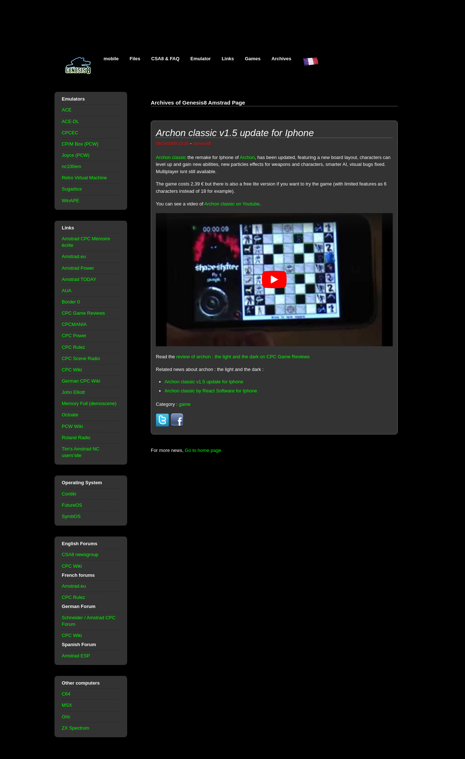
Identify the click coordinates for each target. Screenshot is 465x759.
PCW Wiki (72, 426)
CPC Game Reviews (83, 313)
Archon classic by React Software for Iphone (211, 390)
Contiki (69, 494)
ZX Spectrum (75, 728)
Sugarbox (72, 189)
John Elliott (73, 392)
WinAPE (70, 200)
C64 (66, 694)
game (184, 404)
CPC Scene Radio (81, 358)
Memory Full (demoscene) (89, 403)
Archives (281, 58)
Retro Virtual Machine (84, 177)
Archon (247, 157)
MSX (67, 705)
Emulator (200, 58)
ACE (67, 110)
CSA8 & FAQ (165, 58)
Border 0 (71, 302)
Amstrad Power (78, 268)
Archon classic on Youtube (231, 204)
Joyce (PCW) (75, 155)
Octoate (70, 414)
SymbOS (71, 516)
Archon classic (171, 157)
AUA (67, 290)
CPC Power (74, 335)
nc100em (71, 166)
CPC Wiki (72, 369)
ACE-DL (70, 121)
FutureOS (72, 505)
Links (228, 58)
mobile (111, 58)
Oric (66, 716)
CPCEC (70, 132)
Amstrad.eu (74, 256)
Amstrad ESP (76, 655)
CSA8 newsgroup (80, 554)
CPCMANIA (74, 324)
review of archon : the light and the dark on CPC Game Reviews (243, 356)
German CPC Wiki (81, 381)
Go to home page (203, 450)
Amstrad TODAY (79, 279)
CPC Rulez (73, 347)
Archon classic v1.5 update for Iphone (204, 381)
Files (135, 58)
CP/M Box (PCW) (80, 144)
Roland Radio (76, 437)
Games (252, 58)
